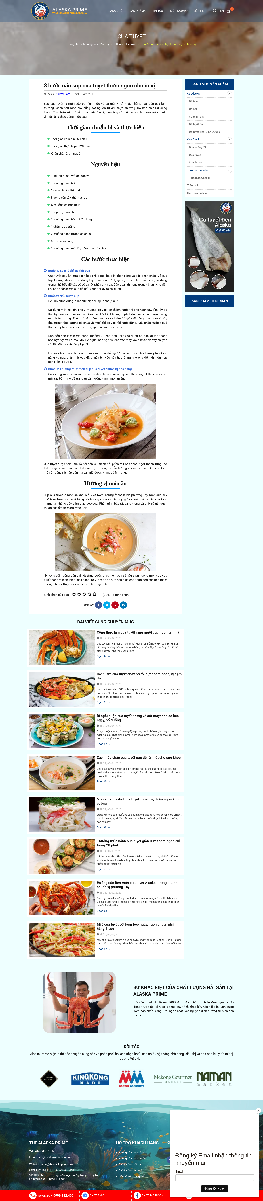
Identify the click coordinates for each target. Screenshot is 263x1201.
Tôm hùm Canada (199, 177)
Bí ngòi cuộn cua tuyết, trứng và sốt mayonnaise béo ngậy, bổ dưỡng (138, 718)
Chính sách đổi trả (130, 1164)
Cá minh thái (196, 116)
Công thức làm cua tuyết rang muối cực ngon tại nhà (138, 632)
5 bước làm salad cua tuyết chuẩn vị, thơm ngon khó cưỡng (138, 801)
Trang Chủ (114, 11)
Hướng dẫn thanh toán (132, 1158)
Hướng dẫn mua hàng (131, 1152)
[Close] (258, 1111)
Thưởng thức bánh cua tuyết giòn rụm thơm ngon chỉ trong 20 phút (138, 843)
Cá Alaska (209, 93)
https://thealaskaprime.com (57, 1164)
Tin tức (158, 11)
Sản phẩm (138, 11)
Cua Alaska (209, 139)
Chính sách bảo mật (131, 1170)
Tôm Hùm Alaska (209, 170)
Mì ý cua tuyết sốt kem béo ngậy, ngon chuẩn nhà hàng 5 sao (135, 926)
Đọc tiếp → (103, 656)
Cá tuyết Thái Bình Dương (204, 132)
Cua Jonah (195, 162)
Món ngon (178, 11)
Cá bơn (193, 101)
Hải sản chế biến (197, 193)
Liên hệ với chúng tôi (131, 1176)
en (222, 11)
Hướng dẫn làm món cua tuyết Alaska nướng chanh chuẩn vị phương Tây (137, 885)
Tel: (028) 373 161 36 (41, 1151)
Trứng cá (192, 185)
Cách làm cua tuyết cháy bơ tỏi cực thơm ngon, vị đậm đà (139, 676)
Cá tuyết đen (196, 124)
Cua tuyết (195, 155)
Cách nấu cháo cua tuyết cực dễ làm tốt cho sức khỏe (139, 757)
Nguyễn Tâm (63, 94)
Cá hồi (193, 109)
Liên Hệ (199, 11)
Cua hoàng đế (197, 147)
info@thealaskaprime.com (54, 1157)
